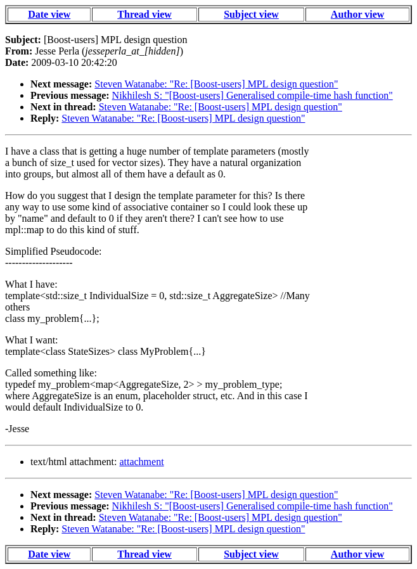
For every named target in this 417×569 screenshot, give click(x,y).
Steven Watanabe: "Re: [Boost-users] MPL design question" (216, 84)
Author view (358, 14)
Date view (49, 14)
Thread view (144, 14)
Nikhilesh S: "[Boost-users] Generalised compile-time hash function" (252, 95)
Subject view (251, 14)
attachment (141, 461)
